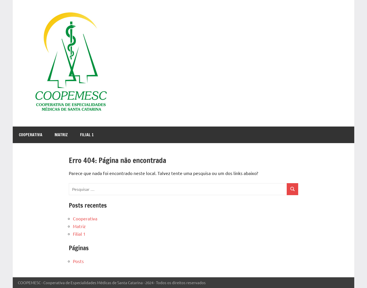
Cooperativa (30, 134)
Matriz (61, 134)
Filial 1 (87, 134)
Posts (78, 261)
